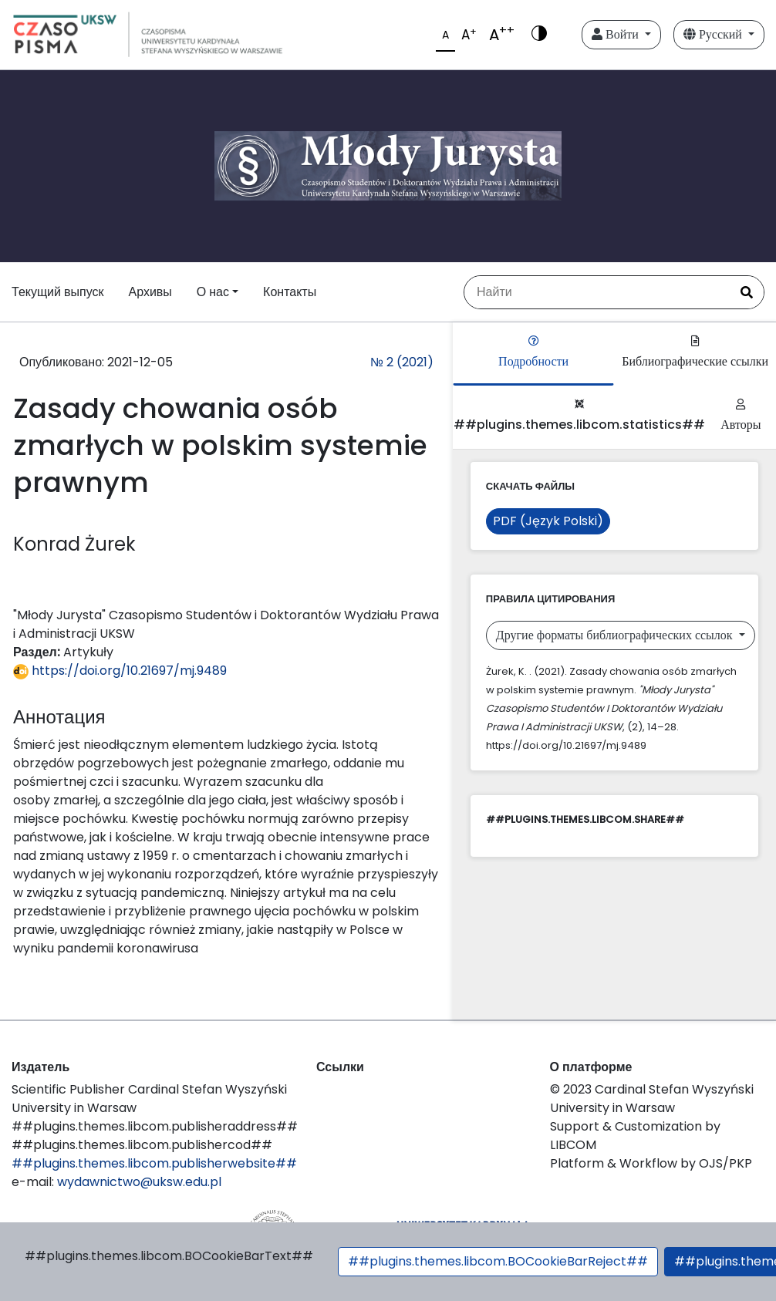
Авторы (740, 416)
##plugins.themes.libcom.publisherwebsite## (154, 1163)
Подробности (533, 352)
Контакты (289, 292)
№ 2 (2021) (402, 362)
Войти (617, 34)
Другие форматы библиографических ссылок (616, 635)
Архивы (149, 292)
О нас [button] (213, 292)
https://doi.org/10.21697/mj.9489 (120, 670)
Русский (714, 34)
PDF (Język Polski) (548, 521)
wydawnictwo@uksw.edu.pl (139, 1182)
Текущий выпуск (57, 292)
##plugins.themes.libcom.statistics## (579, 416)
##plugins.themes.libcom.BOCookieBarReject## (498, 1261)
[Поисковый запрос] (597, 292)
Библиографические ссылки (695, 352)
